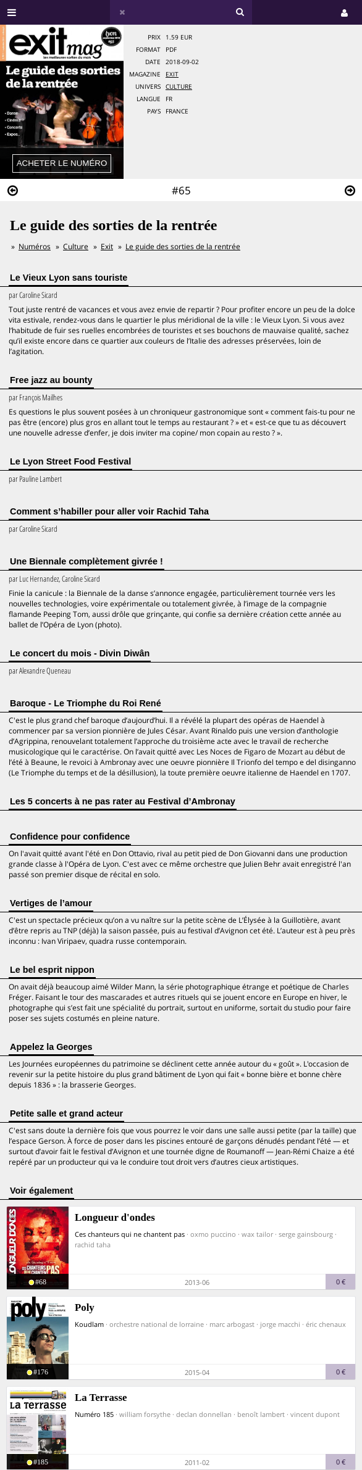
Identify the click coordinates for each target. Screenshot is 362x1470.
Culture (179, 87)
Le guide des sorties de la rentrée (182, 246)
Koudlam (89, 1324)
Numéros (35, 246)
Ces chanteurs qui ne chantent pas (130, 1234)
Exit (172, 74)
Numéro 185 (94, 1414)
